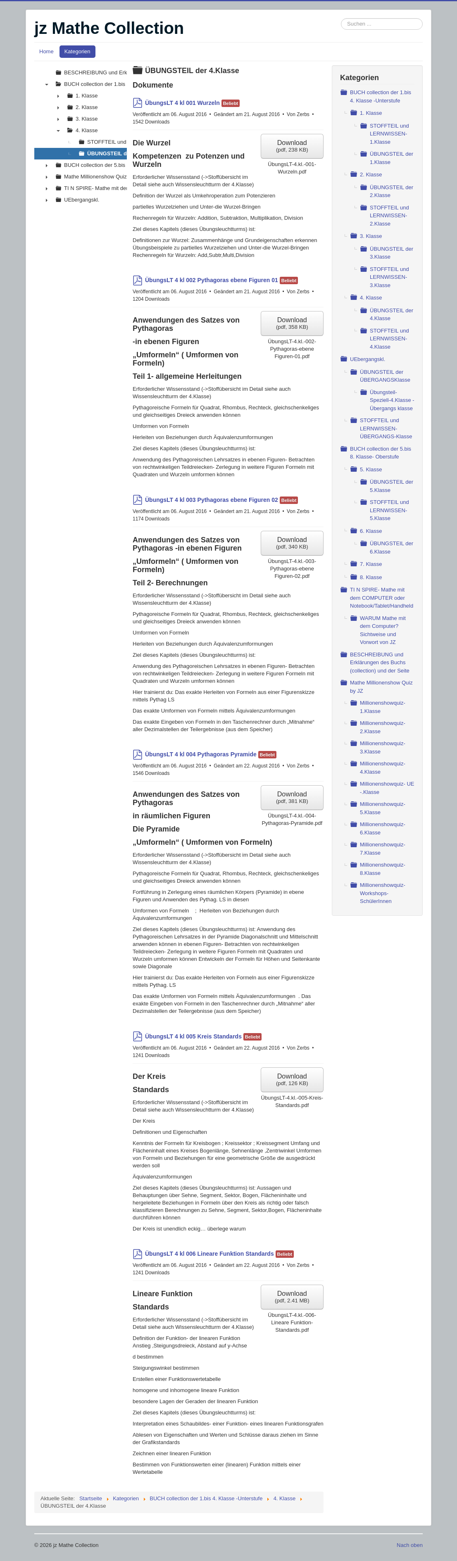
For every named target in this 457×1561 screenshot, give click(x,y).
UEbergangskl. (367, 359)
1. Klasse (371, 113)
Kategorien (77, 51)
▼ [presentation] (46, 84)
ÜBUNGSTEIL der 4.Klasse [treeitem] (121, 153)
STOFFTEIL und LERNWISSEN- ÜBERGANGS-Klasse (386, 428)
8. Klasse (371, 577)
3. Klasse (371, 236)
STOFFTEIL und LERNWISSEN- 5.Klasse (389, 510)
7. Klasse (371, 564)
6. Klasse (371, 531)
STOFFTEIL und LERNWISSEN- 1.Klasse (389, 134)
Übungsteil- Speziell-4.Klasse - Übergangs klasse (392, 400)
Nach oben (410, 1545)
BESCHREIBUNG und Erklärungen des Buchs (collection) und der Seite (379, 662)
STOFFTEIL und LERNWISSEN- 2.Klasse (389, 215)
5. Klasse (371, 469)
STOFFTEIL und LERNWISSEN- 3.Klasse (389, 277)
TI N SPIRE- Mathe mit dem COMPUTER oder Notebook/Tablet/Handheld (381, 598)
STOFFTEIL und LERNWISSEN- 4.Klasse (389, 339)
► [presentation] (58, 96)
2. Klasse (371, 174)
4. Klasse (371, 298)
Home (46, 51)
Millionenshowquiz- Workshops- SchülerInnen (382, 893)
